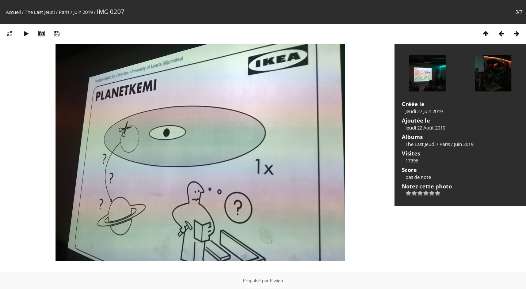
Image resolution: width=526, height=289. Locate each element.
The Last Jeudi (40, 12)
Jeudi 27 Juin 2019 (424, 111)
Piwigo (276, 280)
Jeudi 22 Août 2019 (425, 127)
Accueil (13, 12)
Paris (64, 12)
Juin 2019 (83, 12)
